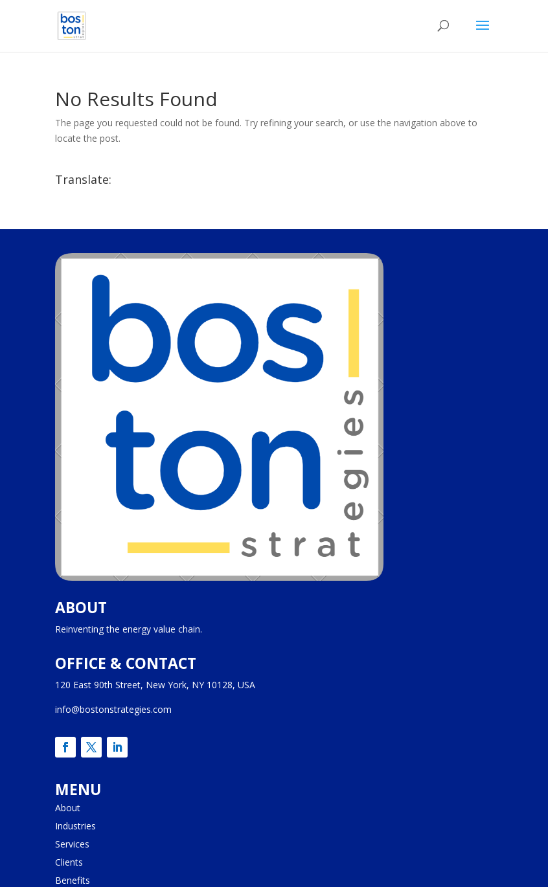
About (67, 808)
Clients (69, 862)
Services (72, 844)
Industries (75, 826)
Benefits (72, 880)
